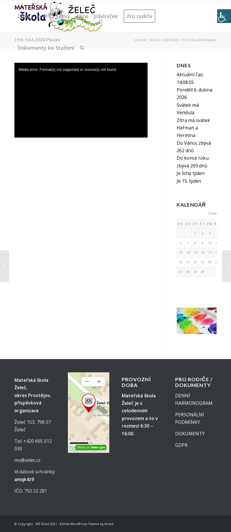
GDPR (181, 445)
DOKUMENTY (190, 433)
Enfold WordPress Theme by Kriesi (86, 524)
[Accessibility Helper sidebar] (224, 16)
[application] (81, 100)
